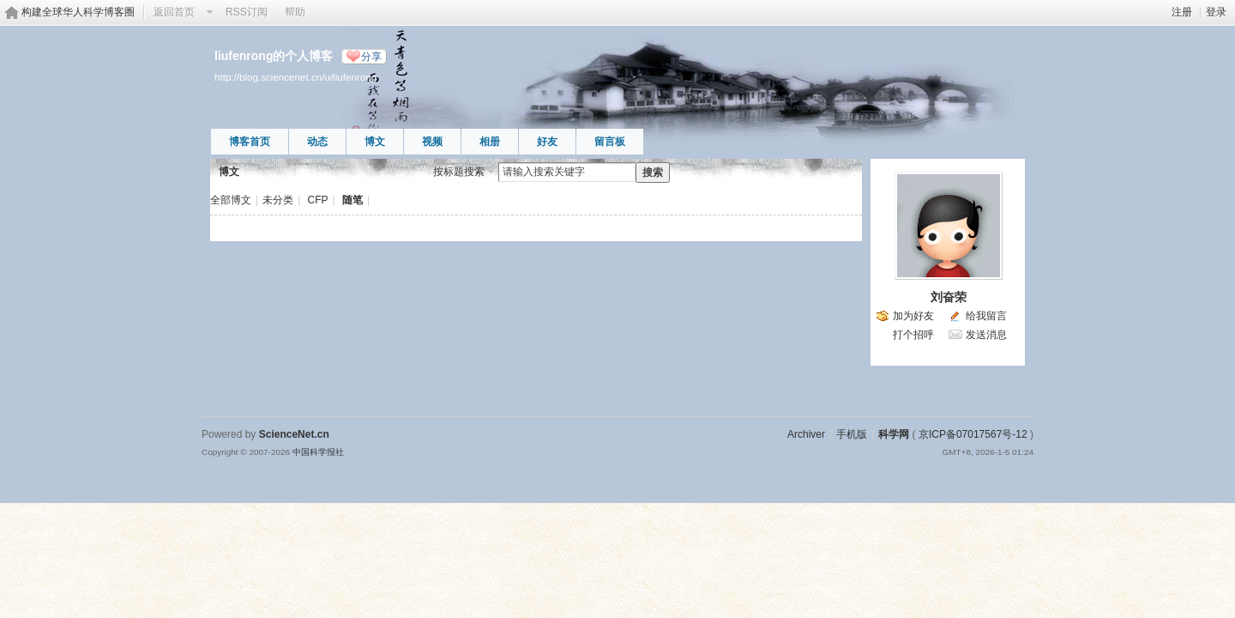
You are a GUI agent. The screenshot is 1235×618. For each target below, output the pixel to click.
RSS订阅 (247, 12)
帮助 (295, 12)
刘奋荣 (949, 297)
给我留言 (986, 316)
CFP (318, 200)
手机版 (851, 434)
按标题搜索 (459, 172)
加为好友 (913, 316)
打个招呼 (913, 335)
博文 (374, 142)
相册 (489, 142)
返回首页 (174, 12)
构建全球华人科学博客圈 (78, 12)
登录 (1216, 12)
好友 (547, 142)
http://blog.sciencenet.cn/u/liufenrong (295, 76)
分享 (371, 57)
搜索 (652, 173)
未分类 (277, 200)
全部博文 (230, 200)
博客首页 (249, 142)
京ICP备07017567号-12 (973, 434)
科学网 (893, 434)
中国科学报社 (318, 452)
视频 (432, 142)
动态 (317, 142)
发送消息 (986, 335)
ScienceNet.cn (294, 434)
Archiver (806, 434)
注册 (1182, 12)
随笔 (352, 200)
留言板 (609, 142)
